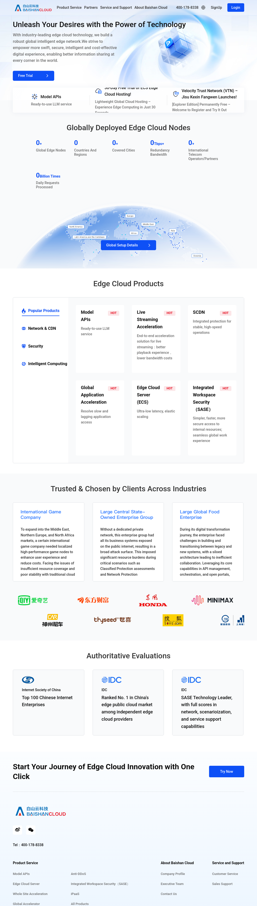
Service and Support (116, 8)
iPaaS (75, 894)
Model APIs (21, 874)
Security (32, 346)
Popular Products (40, 311)
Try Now (226, 772)
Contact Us (169, 894)
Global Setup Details (129, 245)
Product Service (69, 8)
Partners (91, 8)
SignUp (216, 8)
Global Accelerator (26, 904)
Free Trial (33, 76)
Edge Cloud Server (26, 884)
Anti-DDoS (78, 874)
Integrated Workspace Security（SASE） (100, 884)
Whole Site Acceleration (30, 894)
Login (235, 8)
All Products (80, 904)
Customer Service (225, 874)
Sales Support (222, 884)
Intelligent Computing (44, 363)
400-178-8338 (187, 8)
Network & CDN (39, 328)
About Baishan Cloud (151, 8)
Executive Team (172, 884)
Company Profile (173, 874)
